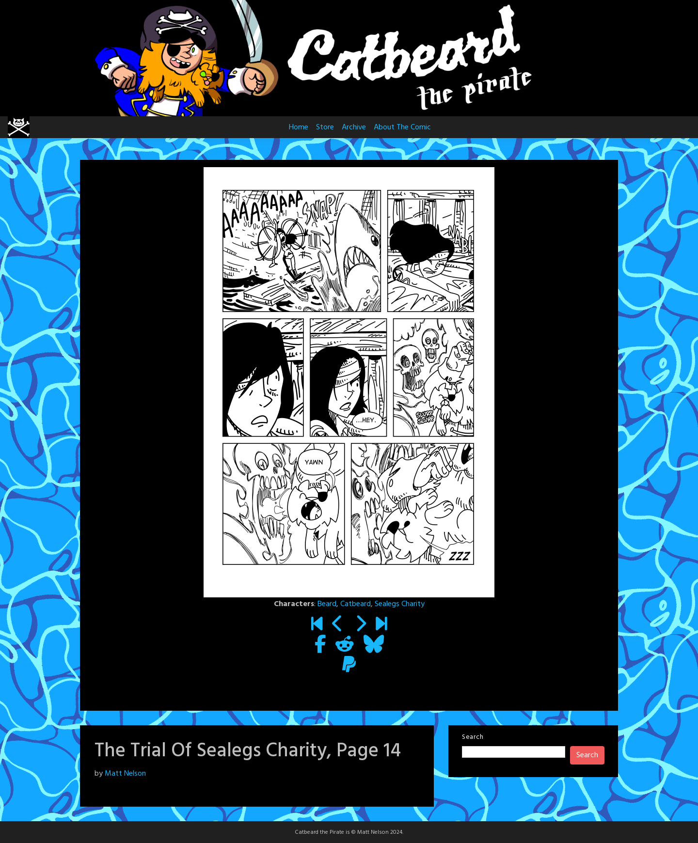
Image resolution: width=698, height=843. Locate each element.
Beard (326, 604)
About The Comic (402, 127)
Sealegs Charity (400, 604)
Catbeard (355, 604)
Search (472, 737)
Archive (354, 127)
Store (325, 127)
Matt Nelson (125, 773)
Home (298, 127)
